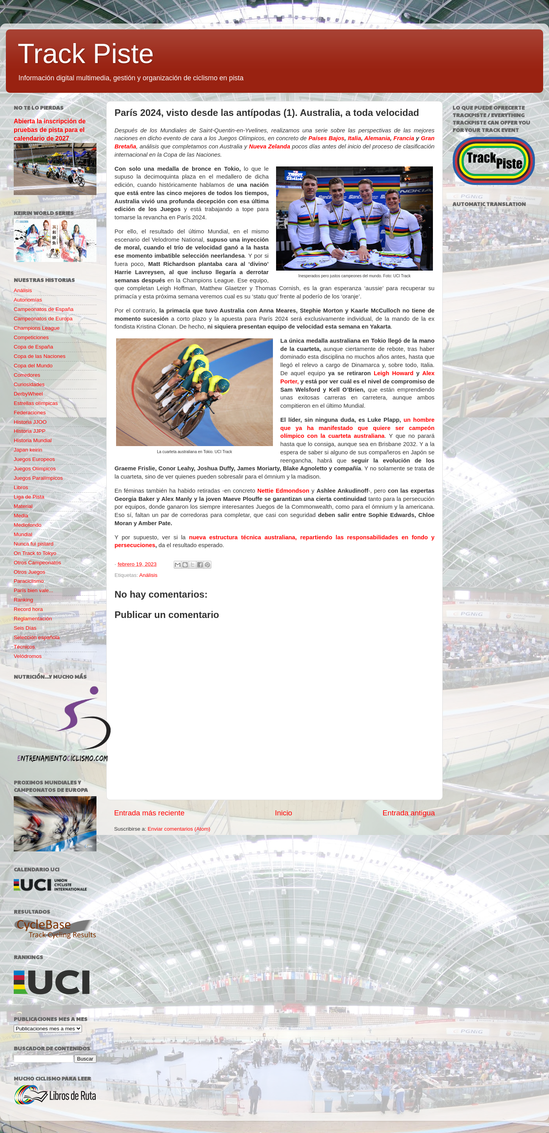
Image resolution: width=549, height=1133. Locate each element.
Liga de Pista (29, 497)
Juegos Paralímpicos (38, 478)
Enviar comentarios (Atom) (179, 829)
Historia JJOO (30, 422)
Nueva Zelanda (270, 146)
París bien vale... (33, 590)
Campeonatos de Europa (43, 319)
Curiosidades (29, 384)
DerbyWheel (28, 394)
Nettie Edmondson (283, 491)
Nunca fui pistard (33, 544)
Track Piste (86, 53)
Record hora (28, 609)
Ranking (23, 600)
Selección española (37, 637)
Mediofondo (28, 525)
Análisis (148, 575)
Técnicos (24, 647)
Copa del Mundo (33, 366)
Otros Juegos (29, 572)
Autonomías (28, 300)
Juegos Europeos (34, 459)
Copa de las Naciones (39, 356)
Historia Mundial (33, 440)
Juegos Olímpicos (35, 469)
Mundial (23, 534)
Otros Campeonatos (37, 563)
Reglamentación (33, 619)
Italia (354, 138)
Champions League (37, 328)
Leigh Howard (393, 373)
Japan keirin (28, 450)
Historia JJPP (29, 431)
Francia (403, 138)
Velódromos (28, 656)
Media (21, 516)
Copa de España (33, 347)
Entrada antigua (409, 813)
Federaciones (30, 413)
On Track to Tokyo (35, 553)
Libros (21, 487)
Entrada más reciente (149, 813)
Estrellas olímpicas (36, 403)
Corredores (27, 375)
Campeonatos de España (43, 309)
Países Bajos (326, 138)
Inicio (283, 813)
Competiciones (31, 337)
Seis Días (25, 628)
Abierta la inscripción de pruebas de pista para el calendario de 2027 (49, 130)
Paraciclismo (29, 581)
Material (23, 506)
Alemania (377, 138)
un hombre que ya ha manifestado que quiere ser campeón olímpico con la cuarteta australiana (357, 428)
